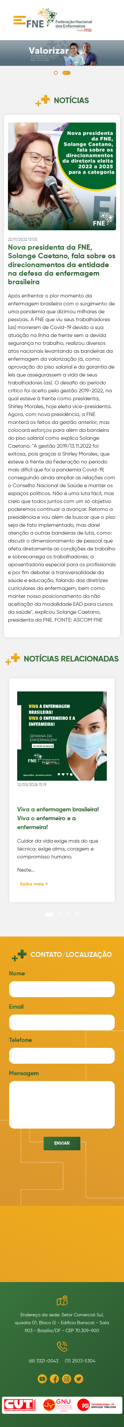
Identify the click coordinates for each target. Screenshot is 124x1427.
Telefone (20, 1040)
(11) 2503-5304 (80, 1361)
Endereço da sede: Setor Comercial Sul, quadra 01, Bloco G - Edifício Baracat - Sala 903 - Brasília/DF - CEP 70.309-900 (62, 1323)
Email (16, 1007)
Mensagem (23, 1074)
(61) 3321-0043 (43, 1361)
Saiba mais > (34, 884)
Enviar (62, 1143)
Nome (16, 974)
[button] (56, 72)
